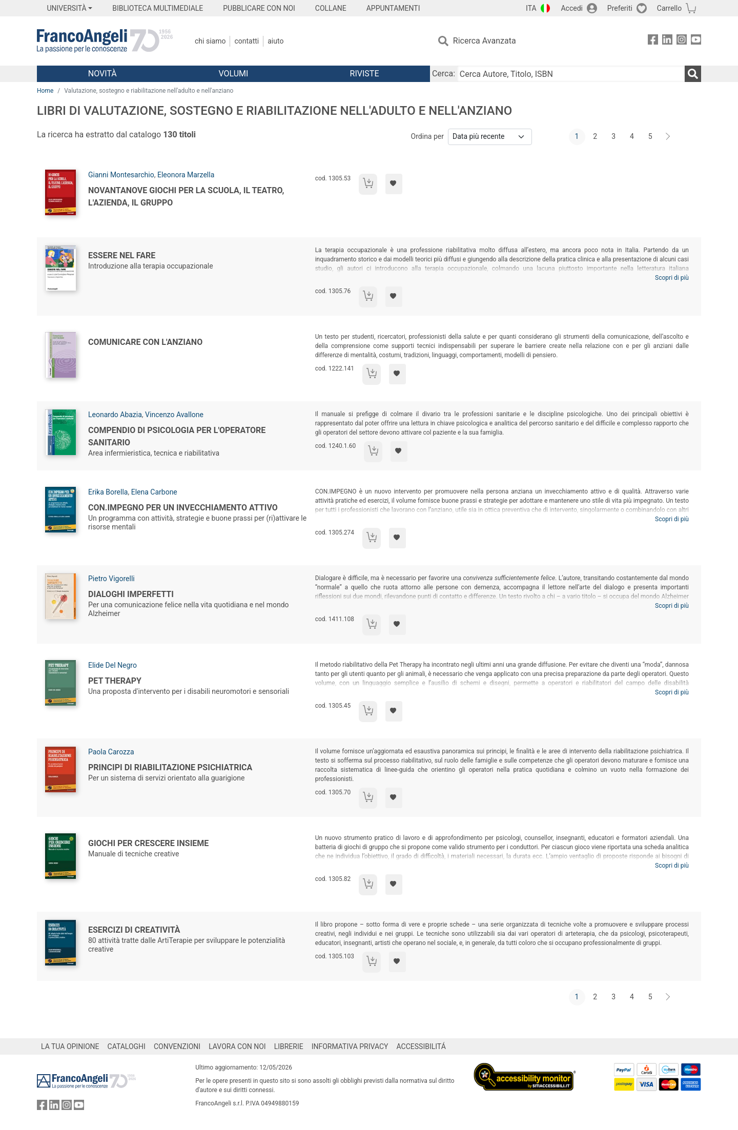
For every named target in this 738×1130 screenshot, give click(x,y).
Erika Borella (108, 492)
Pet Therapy (114, 681)
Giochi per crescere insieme (148, 843)
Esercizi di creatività (134, 930)
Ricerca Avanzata (484, 41)
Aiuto (275, 41)
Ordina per (427, 136)
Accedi (572, 8)
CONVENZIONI (177, 1046)
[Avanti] (668, 137)
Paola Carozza (111, 752)
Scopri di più (672, 277)
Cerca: (443, 73)
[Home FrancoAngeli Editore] (105, 41)
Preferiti (619, 8)
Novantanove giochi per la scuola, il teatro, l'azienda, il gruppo (186, 197)
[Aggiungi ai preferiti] (393, 184)
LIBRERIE (288, 1046)
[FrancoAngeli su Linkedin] (667, 41)
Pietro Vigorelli (111, 578)
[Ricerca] (693, 74)
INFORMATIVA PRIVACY (350, 1046)
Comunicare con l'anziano (145, 342)
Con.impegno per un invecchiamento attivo (183, 507)
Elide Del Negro (112, 665)
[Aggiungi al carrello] (368, 184)
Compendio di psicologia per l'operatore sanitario (176, 436)
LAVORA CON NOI (237, 1046)
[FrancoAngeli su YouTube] (696, 41)
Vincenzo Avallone (174, 414)
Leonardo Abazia (115, 414)
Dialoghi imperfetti (131, 594)
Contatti (246, 41)
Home (45, 90)
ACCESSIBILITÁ (421, 1046)
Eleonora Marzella (185, 175)
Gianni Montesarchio (121, 175)
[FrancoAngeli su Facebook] (653, 41)
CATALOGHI (127, 1046)
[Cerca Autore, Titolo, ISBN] (571, 74)
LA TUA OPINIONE (70, 1046)
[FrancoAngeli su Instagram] (681, 41)
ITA (531, 8)
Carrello (669, 8)
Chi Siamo (210, 41)
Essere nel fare (121, 255)
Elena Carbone (154, 492)
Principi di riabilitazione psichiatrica (170, 767)
